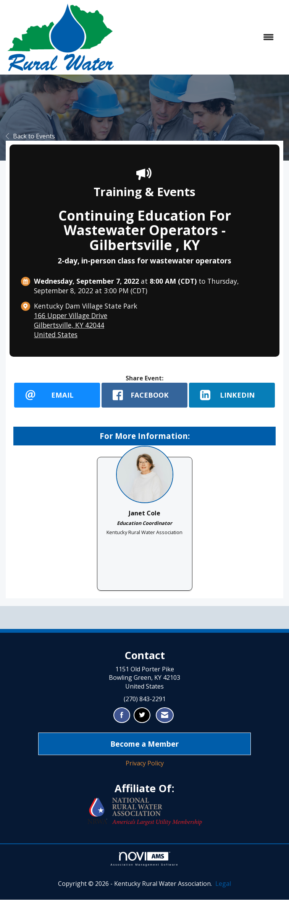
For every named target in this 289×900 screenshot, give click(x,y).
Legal (223, 884)
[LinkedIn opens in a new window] (232, 395)
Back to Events (30, 136)
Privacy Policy (145, 763)
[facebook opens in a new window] (144, 395)
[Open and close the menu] (198, 37)
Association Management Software (144, 859)
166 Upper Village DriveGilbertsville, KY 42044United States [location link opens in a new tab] (70, 325)
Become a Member (144, 744)
